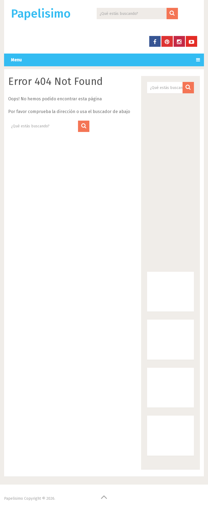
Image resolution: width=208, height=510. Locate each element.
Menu (16, 59)
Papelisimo (41, 14)
